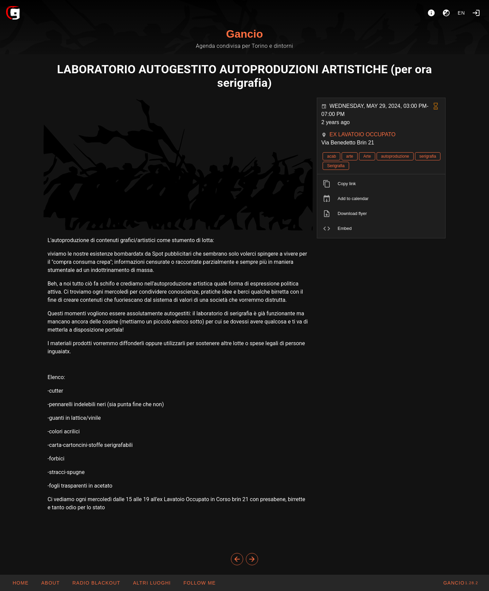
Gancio (244, 34)
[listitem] (381, 184)
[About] (431, 12)
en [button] (461, 13)
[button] (151, 583)
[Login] (476, 12)
